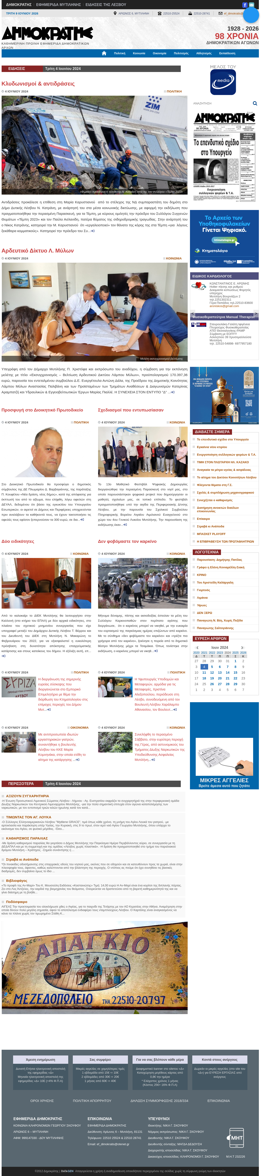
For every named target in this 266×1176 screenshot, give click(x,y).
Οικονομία (159, 53)
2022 (212, 652)
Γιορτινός (203, 590)
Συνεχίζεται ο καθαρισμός (215, 500)
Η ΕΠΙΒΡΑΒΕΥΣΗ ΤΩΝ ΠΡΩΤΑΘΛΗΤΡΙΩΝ (225, 541)
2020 (196, 652)
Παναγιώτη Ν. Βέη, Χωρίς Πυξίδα (220, 620)
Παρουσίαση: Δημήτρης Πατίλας (219, 559)
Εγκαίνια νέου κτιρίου (212, 447)
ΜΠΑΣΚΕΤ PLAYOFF (211, 534)
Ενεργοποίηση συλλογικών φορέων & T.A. (226, 454)
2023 (220, 652)
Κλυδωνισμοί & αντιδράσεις (38, 84)
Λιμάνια (202, 597)
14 (227, 672)
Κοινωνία (139, 53)
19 (212, 678)
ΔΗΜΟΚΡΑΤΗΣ (19, 5)
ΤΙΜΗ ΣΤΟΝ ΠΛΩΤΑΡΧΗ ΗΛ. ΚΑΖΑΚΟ (223, 462)
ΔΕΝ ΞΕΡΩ (204, 613)
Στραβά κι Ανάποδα (210, 526)
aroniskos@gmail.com (224, 306)
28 (227, 684)
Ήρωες (202, 605)
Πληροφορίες (135, 61)
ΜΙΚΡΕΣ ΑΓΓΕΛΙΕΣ (224, 779)
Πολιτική (119, 53)
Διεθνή (114, 61)
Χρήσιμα (96, 61)
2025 (235, 652)
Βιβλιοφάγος (60, 61)
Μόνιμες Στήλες (15, 61)
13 (220, 672)
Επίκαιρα (203, 518)
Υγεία (79, 61)
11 (204, 672)
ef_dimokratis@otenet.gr (239, 13)
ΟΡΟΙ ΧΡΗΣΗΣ (42, 1101)
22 (235, 678)
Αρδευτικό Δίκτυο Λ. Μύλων (38, 250)
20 (220, 678)
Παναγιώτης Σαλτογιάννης (215, 628)
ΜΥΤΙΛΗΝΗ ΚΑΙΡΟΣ (224, 720)
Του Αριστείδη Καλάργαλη (215, 582)
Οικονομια (80, 727)
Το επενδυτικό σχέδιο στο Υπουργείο (223, 439)
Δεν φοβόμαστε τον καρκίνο (127, 541)
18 (204, 678)
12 (212, 672)
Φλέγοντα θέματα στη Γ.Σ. (214, 485)
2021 (204, 652)
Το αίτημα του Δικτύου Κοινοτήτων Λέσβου (227, 477)
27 (220, 684)
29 (235, 684)
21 (227, 678)
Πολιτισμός (181, 53)
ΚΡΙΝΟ (202, 575)
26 (212, 684)
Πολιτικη (174, 91)
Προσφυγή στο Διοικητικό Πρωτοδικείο (42, 410)
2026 (243, 652)
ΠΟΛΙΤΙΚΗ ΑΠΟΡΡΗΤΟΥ (92, 1101)
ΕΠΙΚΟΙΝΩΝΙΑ (218, 1101)
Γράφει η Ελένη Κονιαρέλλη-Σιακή (220, 567)
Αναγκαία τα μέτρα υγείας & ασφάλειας (224, 470)
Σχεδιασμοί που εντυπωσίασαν (131, 410)
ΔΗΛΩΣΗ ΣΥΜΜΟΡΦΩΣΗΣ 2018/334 (159, 1101)
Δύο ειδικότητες (18, 541)
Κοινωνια (174, 258)
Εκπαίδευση (227, 53)
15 (235, 672)
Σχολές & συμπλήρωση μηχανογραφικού (225, 492)
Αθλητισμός (204, 53)
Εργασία (38, 61)
